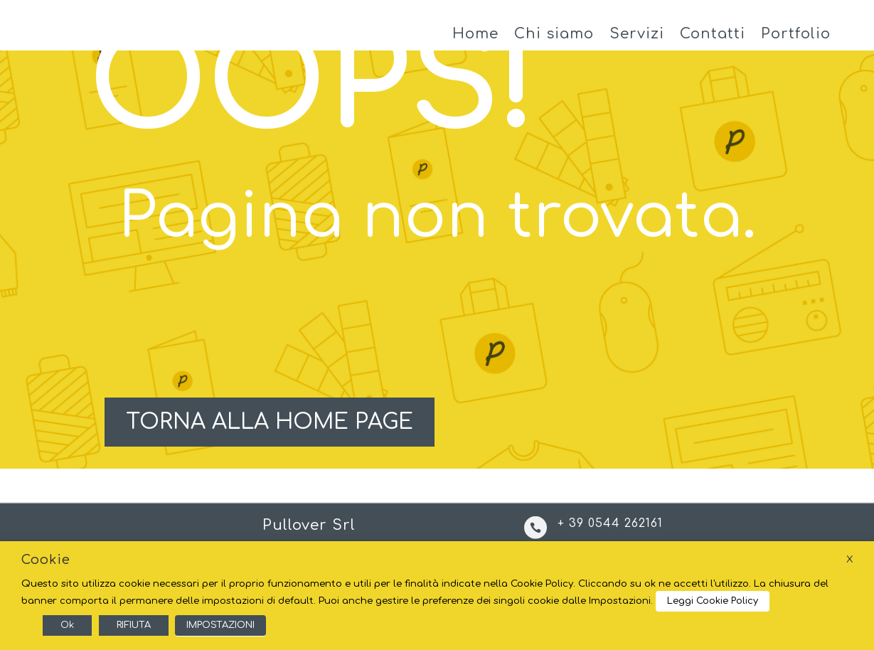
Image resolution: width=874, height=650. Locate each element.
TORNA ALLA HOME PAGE (268, 435)
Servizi (636, 41)
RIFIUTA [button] (134, 625)
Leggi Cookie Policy (712, 601)
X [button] (849, 559)
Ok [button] (67, 625)
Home (475, 41)
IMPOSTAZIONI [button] (220, 625)
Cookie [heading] (45, 560)
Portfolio (796, 41)
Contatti (712, 41)
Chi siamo (554, 41)
